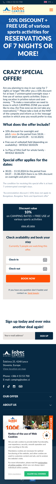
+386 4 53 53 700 (14, 2)
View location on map (14, 369)
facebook (3, 386)
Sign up (44, 336)
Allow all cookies (36, 474)
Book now (28, 278)
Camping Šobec (13, 9)
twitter (8, 386)
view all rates (28, 226)
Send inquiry (33, 293)
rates (13, 134)
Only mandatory (14, 474)
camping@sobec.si (20, 380)
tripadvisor (21, 386)
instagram (14, 386)
